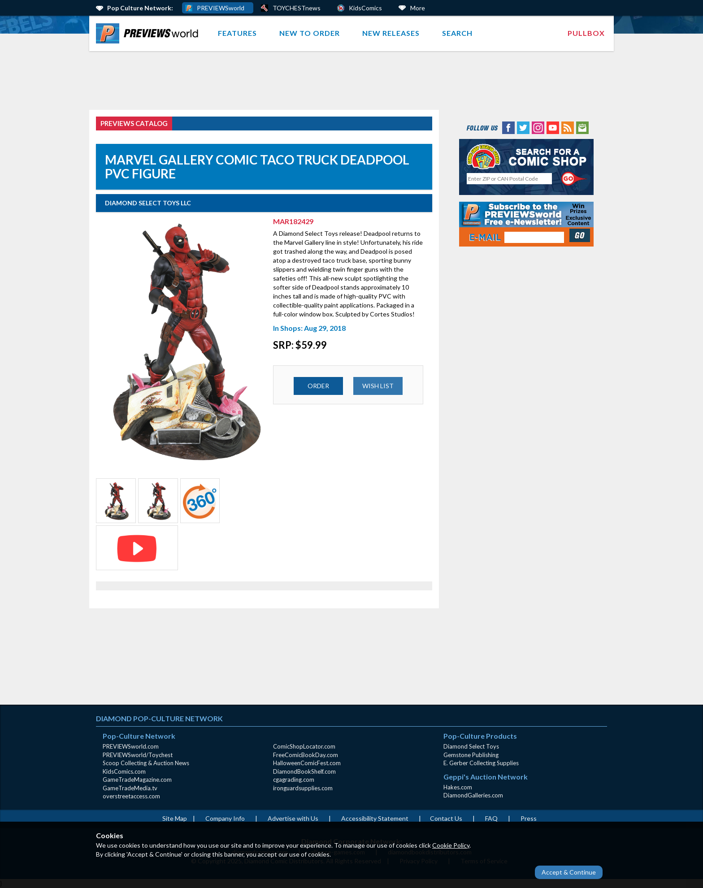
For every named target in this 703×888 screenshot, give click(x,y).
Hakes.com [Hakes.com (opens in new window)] (457, 787)
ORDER (318, 386)
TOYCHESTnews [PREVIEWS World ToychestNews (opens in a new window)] (297, 8)
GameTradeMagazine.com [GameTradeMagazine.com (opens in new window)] (137, 779)
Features (237, 33)
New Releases (391, 33)
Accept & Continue (569, 872)
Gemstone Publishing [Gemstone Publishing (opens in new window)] (471, 754)
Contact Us (446, 818)
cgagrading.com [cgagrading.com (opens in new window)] (293, 779)
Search (457, 33)
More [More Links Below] (417, 8)
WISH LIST (378, 386)
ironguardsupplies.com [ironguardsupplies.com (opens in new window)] (303, 788)
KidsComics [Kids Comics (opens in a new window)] (365, 8)
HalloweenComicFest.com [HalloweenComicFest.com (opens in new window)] (307, 763)
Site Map (174, 818)
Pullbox (586, 33)
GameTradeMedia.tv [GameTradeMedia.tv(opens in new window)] (130, 788)
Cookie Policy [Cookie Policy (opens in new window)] (450, 845)
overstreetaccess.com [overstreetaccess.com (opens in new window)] (131, 796)
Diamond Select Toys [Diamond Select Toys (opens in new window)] (471, 746)
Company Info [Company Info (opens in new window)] (225, 818)
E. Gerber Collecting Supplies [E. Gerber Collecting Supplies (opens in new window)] (481, 763)
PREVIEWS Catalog (134, 123)
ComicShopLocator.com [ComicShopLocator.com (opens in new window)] (304, 746)
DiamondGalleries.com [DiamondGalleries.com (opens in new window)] (473, 795)
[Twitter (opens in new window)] (523, 127)
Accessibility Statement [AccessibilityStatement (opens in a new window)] (374, 818)
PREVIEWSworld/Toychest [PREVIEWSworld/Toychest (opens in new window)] (138, 754)
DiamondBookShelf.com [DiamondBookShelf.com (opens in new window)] (304, 771)
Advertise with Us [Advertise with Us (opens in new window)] (293, 818)
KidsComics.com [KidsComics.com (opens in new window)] (124, 771)
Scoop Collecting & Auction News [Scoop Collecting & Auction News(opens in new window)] (146, 763)
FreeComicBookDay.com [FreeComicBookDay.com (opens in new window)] (305, 754)
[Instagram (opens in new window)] (538, 127)
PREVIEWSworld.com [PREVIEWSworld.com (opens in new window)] (131, 746)
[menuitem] (149, 33)
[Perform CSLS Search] (574, 179)
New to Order (309, 33)
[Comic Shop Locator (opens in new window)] (526, 156)
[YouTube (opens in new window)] (553, 127)
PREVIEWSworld (220, 8)
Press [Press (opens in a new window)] (529, 818)
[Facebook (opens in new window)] (508, 127)
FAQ (491, 818)
